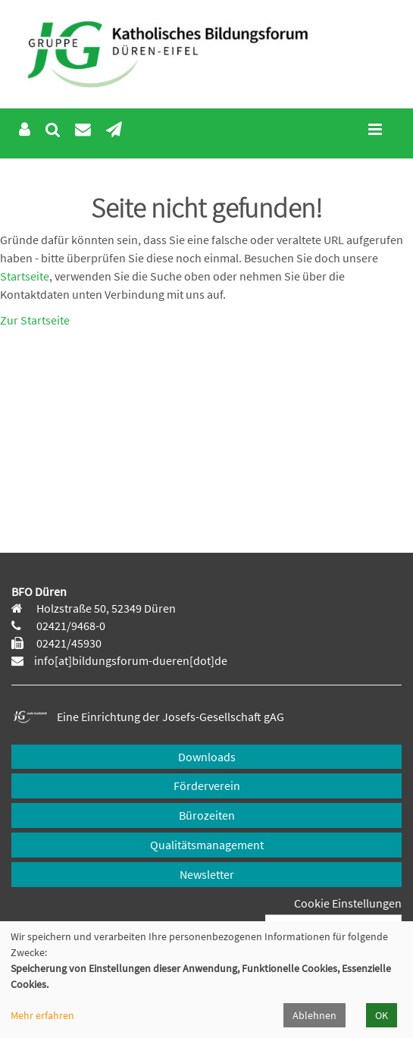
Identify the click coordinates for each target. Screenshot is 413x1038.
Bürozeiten (207, 815)
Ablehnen (314, 1015)
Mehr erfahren (42, 1015)
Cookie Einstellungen (348, 903)
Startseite (24, 276)
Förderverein (207, 785)
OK (381, 1015)
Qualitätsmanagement (207, 844)
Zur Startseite (35, 320)
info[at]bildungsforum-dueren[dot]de (130, 660)
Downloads (207, 756)
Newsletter (207, 874)
